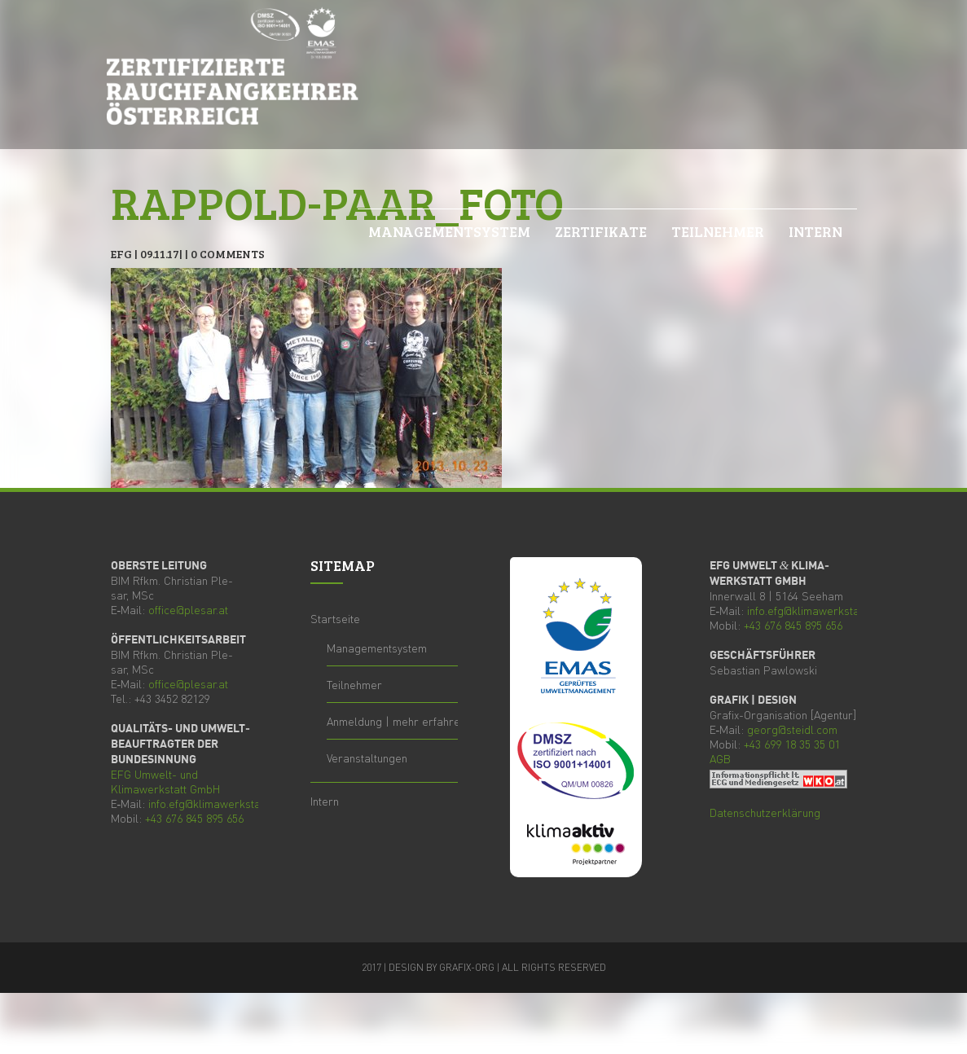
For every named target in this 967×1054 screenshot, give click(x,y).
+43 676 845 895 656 (194, 817)
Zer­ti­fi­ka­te (601, 231)
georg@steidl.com (792, 729)
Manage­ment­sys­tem (449, 231)
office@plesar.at (188, 609)
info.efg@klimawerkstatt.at (213, 803)
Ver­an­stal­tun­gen (367, 757)
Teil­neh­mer (717, 231)
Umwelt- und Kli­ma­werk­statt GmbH (165, 781)
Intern (815, 231)
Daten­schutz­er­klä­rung (765, 812)
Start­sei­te (335, 618)
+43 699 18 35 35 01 (792, 743)
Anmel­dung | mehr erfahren (396, 721)
